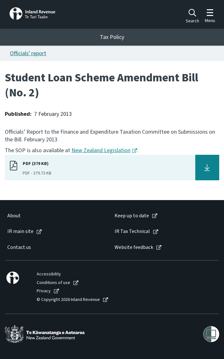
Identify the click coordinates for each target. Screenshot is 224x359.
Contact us (19, 247)
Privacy (44, 291)
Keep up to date (132, 216)
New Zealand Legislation (101, 150)
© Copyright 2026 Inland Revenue (68, 300)
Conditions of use (53, 283)
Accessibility (49, 274)
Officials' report (28, 53)
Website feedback (134, 247)
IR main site (20, 231)
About (14, 216)
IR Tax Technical (132, 231)
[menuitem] (54, 216)
